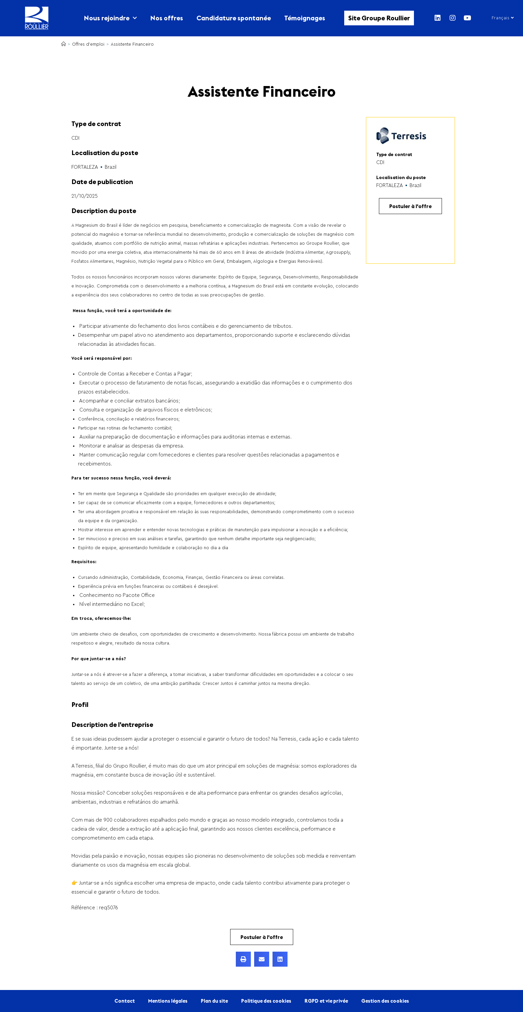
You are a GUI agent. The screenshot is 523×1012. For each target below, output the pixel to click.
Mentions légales (167, 1001)
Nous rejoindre (110, 18)
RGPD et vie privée (326, 1001)
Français (503, 18)
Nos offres (166, 18)
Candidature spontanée (233, 18)
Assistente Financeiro (132, 44)
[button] (243, 959)
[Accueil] (63, 44)
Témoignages (304, 18)
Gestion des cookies (385, 1001)
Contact (124, 1001)
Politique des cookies (266, 1001)
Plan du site (214, 1001)
